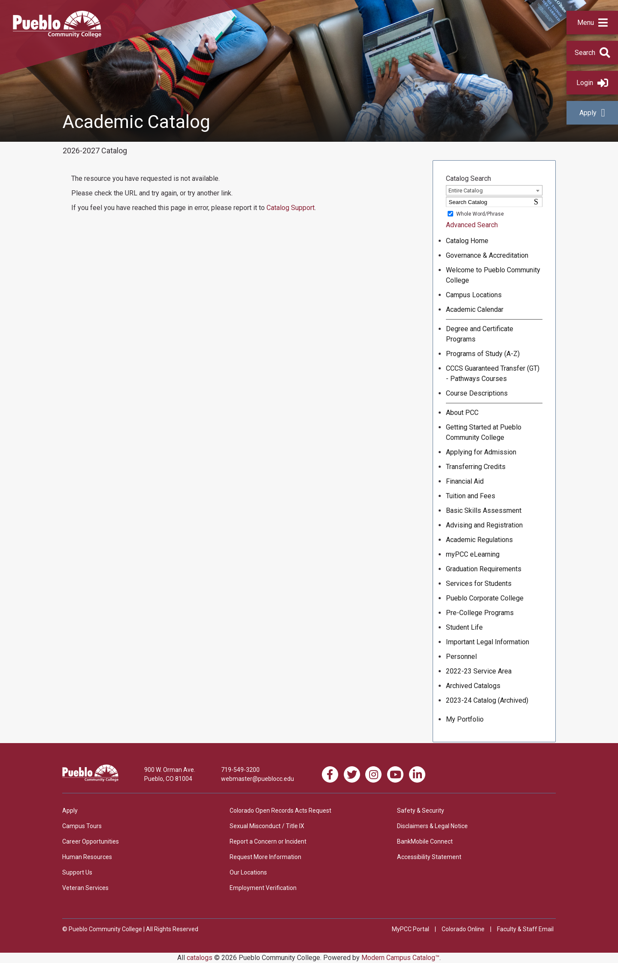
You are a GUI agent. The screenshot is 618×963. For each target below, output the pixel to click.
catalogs (199, 958)
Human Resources (87, 856)
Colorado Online (463, 929)
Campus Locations (474, 295)
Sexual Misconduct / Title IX (267, 826)
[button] (592, 22)
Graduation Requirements (483, 569)
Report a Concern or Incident (268, 841)
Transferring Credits (476, 467)
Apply (592, 112)
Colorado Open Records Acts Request (280, 810)
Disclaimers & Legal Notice (432, 826)
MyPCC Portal (410, 929)
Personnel (461, 656)
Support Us (77, 872)
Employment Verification (263, 887)
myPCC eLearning (473, 554)
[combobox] (494, 190)
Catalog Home (467, 241)
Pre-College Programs (480, 613)
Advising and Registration (484, 525)
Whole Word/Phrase (480, 214)
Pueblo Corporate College (485, 598)
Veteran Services (85, 887)
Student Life (464, 627)
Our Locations (248, 872)
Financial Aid (465, 481)
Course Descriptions (477, 393)
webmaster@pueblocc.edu (257, 778)
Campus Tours (82, 826)
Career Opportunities (90, 841)
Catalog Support (291, 208)
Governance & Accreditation (487, 255)
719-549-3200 (240, 769)
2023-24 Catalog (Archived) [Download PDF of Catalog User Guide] (487, 700)
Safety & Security (420, 810)
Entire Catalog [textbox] (465, 190)
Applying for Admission (481, 452)
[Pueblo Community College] (57, 35)
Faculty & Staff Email (525, 929)
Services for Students (479, 583)
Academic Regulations (479, 540)
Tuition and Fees (470, 496)
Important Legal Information (487, 642)
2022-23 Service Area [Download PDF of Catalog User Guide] (479, 671)
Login (592, 82)
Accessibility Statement (429, 856)
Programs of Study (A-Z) (483, 354)
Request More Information (265, 856)
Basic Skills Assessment (483, 510)
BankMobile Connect (425, 841)
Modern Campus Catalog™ (400, 958)
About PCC (462, 412)
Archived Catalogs (473, 686)
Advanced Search (472, 225)
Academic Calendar (474, 309)
